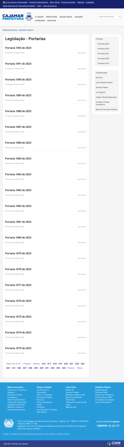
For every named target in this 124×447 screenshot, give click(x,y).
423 (82, 363)
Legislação (90, 2)
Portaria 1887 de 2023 (18, 126)
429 (36, 368)
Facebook (97, 422)
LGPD (39, 6)
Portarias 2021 (103, 54)
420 (66, 363)
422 (77, 363)
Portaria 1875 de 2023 (18, 316)
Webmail (80, 2)
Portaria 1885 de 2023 (18, 158)
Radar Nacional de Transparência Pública (19, 6)
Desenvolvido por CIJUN (113, 444)
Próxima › (71, 368)
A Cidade (39, 17)
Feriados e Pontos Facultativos (102, 103)
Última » (80, 368)
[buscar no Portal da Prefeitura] (107, 16)
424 (8, 368)
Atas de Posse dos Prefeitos (106, 109)
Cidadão (79, 17)
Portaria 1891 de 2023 (18, 63)
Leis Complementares (104, 82)
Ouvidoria (40, 21)
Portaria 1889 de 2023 (18, 95)
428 (30, 368)
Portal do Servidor (68, 2)
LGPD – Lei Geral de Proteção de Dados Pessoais (44, 397)
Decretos (99, 78)
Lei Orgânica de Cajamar (104, 400)
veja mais (81, 53)
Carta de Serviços (50, 6)
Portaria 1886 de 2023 (18, 142)
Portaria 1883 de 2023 (18, 190)
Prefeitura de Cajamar (17, 16)
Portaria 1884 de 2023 (18, 174)
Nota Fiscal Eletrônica (16, 400)
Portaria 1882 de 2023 (18, 206)
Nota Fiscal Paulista (74, 397)
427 (25, 368)
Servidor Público (102, 87)
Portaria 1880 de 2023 (18, 237)
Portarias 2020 (103, 59)
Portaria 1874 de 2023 (18, 332)
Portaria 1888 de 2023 (18, 111)
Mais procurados (15, 387)
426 (19, 368)
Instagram (100, 422)
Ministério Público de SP (75, 395)
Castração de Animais (16, 405)
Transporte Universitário (17, 402)
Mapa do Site (71, 407)
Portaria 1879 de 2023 (18, 253)
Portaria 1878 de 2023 (18, 269)
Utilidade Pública (103, 387)
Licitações (41, 407)
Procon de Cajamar (44, 402)
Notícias (51, 21)
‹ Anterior (36, 364)
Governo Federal (72, 392)
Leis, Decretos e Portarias (47, 410)
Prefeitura (51, 17)
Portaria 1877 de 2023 (18, 285)
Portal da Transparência (38, 2)
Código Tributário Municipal (106, 97)
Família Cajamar (101, 390)
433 (58, 368)
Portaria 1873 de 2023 (18, 348)
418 (55, 363)
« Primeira (27, 364)
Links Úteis (71, 387)
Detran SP (70, 390)
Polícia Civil (70, 400)
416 (43, 363)
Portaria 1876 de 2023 (18, 300)
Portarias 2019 (103, 63)
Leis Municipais (101, 73)
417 (49, 363)
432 (52, 368)
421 (71, 363)
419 (60, 363)
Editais (39, 405)
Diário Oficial (55, 2)
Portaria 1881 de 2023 (18, 221)
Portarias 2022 (103, 49)
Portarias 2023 (103, 44)
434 (64, 368)
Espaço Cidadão (44, 387)
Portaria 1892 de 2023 (18, 47)
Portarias (99, 39)
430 (41, 368)
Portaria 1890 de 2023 (18, 79)
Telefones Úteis (101, 392)
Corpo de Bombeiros (103, 402)
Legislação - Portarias (26, 30)
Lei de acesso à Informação (16, 2)
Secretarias (66, 17)
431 (47, 368)
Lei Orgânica (100, 92)
